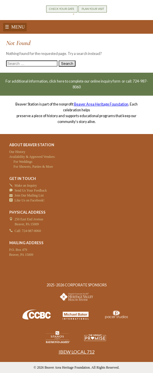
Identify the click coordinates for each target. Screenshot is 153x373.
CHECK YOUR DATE (61, 8)
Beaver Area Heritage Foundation (101, 104)
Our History (17, 152)
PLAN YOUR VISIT (93, 8)
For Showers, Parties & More (33, 167)
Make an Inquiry (26, 186)
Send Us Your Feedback (31, 190)
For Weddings (23, 162)
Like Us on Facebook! (29, 200)
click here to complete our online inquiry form (85, 81)
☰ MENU (15, 26)
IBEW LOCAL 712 (77, 351)
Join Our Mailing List (29, 195)
